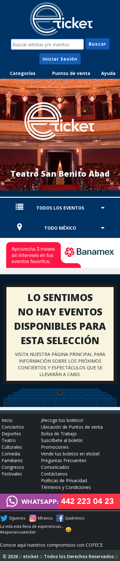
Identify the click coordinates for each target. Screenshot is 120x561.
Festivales (12, 474)
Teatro (9, 440)
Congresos (13, 467)
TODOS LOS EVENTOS (60, 208)
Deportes (11, 434)
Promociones (55, 447)
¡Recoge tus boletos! (62, 420)
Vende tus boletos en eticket (70, 454)
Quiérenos (74, 518)
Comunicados (55, 467)
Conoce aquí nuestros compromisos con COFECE (51, 545)
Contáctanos (54, 474)
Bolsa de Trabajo (59, 434)
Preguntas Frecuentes (63, 460)
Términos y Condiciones (66, 487)
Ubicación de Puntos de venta (72, 427)
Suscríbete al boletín (62, 440)
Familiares (12, 460)
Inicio (7, 420)
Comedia (11, 454)
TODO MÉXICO (60, 228)
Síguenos (17, 518)
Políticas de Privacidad (64, 480)
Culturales (12, 447)
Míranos (45, 518)
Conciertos (13, 427)
